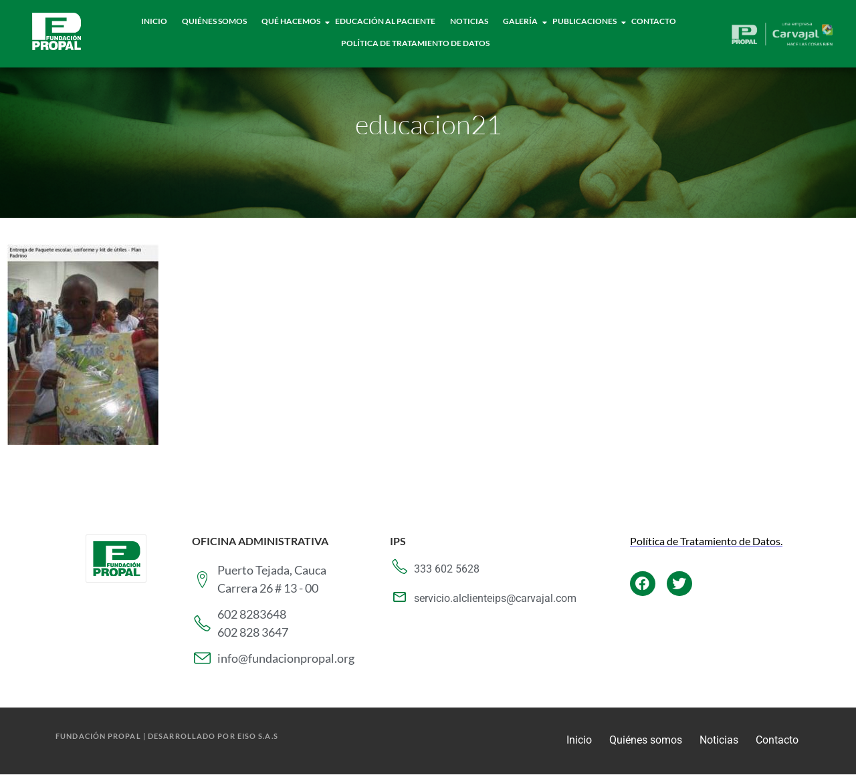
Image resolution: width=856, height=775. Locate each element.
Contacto (653, 21)
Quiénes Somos (214, 21)
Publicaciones (584, 21)
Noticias (469, 21)
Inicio (154, 21)
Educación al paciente (385, 21)
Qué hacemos (291, 21)
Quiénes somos (645, 740)
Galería (520, 21)
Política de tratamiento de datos (415, 43)
